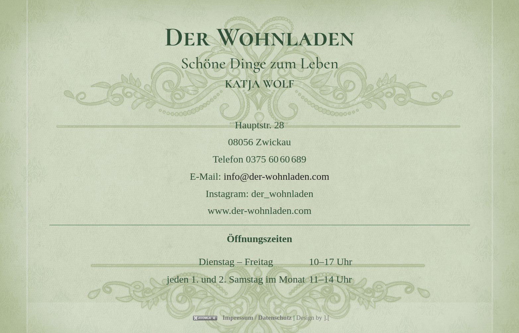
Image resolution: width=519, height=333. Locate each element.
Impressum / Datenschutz (257, 317)
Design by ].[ (313, 317)
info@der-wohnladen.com (276, 176)
